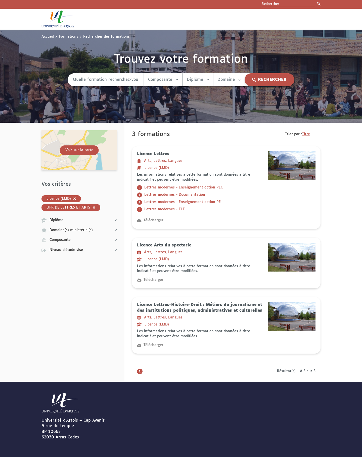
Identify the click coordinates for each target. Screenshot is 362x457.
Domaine (229, 80)
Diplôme (198, 80)
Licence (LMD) (153, 168)
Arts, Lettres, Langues (160, 161)
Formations (68, 36)
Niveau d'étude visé (79, 250)
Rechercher (269, 80)
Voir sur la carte (79, 150)
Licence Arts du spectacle (164, 245)
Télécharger (150, 220)
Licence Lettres (153, 154)
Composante (163, 80)
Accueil (47, 36)
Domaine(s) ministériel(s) (79, 230)
